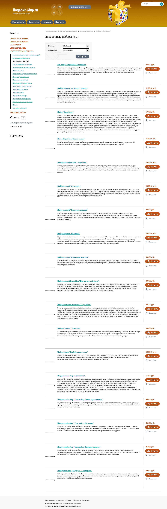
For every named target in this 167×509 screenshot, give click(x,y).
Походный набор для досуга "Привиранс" (74, 471)
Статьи (69, 500)
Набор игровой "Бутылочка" (69, 186)
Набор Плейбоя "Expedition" (69, 328)
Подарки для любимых (21, 77)
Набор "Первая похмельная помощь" (72, 88)
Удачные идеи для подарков (22, 51)
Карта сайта (85, 500)
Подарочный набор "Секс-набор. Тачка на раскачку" (79, 447)
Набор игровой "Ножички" (68, 234)
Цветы (15, 105)
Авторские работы (18, 112)
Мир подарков (49, 500)
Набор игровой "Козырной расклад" (72, 210)
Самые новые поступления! (22, 102)
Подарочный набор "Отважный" (71, 376)
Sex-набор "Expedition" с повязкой (71, 65)
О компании (60, 500)
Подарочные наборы (20, 95)
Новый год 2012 (18, 70)
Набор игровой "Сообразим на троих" (73, 257)
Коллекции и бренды (21, 61)
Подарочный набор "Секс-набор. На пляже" (75, 423)
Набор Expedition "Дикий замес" (71, 139)
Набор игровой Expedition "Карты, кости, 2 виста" (78, 281)
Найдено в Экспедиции (103, 31)
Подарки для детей (18, 48)
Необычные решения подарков (24, 67)
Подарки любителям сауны (22, 83)
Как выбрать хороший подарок (21, 123)
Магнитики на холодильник (22, 64)
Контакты (76, 500)
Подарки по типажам (20, 89)
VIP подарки (15, 45)
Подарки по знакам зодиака (22, 86)
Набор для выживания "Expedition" (72, 163)
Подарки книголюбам (20, 80)
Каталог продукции (51, 31)
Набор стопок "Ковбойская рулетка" (72, 352)
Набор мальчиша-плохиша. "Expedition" (74, 305)
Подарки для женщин (19, 38)
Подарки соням (18, 92)
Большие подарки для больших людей (26, 55)
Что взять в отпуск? (20, 108)
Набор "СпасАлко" (65, 112)
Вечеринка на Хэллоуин (21, 58)
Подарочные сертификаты (22, 99)
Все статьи (14, 126)
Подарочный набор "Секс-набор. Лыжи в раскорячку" (80, 400)
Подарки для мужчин (19, 41)
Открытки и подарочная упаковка (25, 74)
